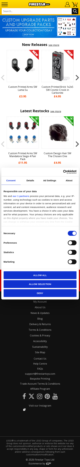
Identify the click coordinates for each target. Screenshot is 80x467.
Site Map (40, 352)
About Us (40, 307)
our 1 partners (21, 196)
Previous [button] (2, 78)
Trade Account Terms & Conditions (40, 383)
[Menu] (5, 4)
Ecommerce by (40, 463)
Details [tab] (30, 180)
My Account (40, 301)
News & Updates (40, 313)
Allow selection (40, 284)
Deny (40, 293)
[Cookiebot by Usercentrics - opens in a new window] (63, 172)
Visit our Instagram (40, 405)
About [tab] (69, 180)
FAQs (40, 368)
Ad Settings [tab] (49, 180)
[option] (40, 26)
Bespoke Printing (40, 378)
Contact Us (40, 358)
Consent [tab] (11, 180)
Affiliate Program (40, 388)
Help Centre (40, 363)
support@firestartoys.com (40, 373)
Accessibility (40, 341)
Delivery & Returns (40, 324)
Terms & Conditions (40, 329)
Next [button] (77, 78)
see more (54, 45)
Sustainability (40, 346)
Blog (40, 318)
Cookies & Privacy (40, 335)
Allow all (40, 275)
